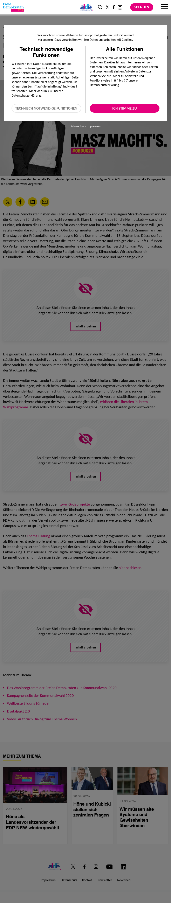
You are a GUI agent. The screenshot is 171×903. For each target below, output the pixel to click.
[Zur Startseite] (13, 7)
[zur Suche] (100, 7)
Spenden (141, 7)
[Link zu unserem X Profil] (107, 7)
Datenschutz (78, 126)
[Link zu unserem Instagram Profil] (120, 7)
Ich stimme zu (124, 108)
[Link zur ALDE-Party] (86, 7)
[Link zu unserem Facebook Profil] (114, 7)
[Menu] (164, 7)
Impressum (94, 126)
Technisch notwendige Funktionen (46, 108)
